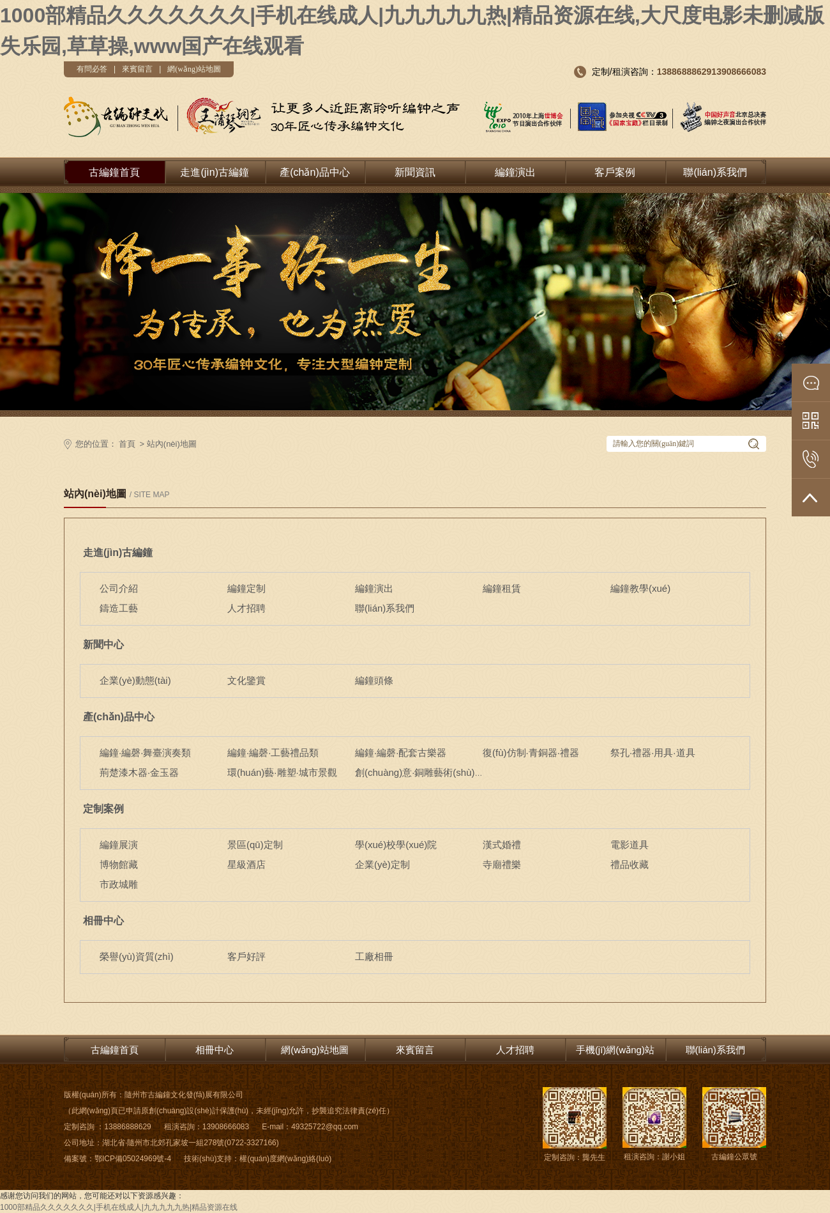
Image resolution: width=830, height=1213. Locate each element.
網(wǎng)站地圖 (194, 69)
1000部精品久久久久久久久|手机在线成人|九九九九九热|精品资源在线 (119, 1207)
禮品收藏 (629, 864)
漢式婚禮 (502, 844)
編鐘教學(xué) (640, 588)
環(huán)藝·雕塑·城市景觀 (282, 772)
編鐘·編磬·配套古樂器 (400, 752)
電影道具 (629, 844)
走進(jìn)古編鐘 (214, 172)
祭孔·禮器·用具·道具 (652, 752)
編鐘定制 (246, 588)
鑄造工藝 (119, 608)
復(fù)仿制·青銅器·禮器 (531, 752)
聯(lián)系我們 (715, 172)
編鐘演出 (515, 172)
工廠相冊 (374, 956)
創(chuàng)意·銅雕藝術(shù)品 (420, 772)
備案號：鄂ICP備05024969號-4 (117, 1158)
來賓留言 (137, 69)
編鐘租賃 (502, 588)
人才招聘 (246, 608)
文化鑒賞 (246, 680)
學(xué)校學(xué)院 (396, 844)
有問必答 (92, 69)
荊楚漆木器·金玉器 (139, 772)
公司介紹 (119, 588)
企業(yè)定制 (382, 864)
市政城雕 (119, 884)
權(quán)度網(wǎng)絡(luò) (285, 1158)
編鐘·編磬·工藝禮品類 (273, 752)
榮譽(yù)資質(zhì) (137, 956)
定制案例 (103, 808)
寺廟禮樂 (502, 864)
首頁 (127, 444)
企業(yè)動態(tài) (135, 680)
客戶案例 (614, 172)
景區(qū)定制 (255, 844)
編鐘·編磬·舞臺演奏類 (145, 752)
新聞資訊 (415, 172)
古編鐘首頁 (114, 172)
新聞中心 (103, 644)
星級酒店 (246, 864)
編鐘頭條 (374, 680)
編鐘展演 (119, 844)
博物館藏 (119, 864)
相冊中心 (103, 920)
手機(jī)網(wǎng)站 (615, 1049)
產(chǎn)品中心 (314, 172)
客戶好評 (246, 956)
